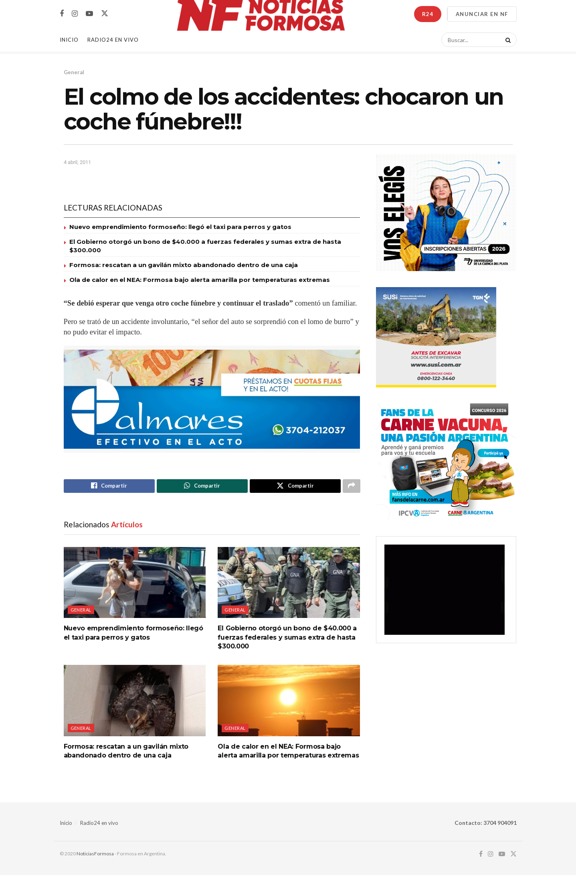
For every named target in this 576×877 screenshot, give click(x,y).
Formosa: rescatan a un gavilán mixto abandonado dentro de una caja (183, 265)
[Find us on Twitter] (104, 13)
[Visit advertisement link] (212, 399)
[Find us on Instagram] (75, 13)
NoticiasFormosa (95, 855)
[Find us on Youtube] (89, 13)
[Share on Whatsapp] (202, 486)
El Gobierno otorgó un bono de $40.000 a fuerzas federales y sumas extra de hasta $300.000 (287, 639)
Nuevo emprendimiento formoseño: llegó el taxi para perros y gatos (180, 227)
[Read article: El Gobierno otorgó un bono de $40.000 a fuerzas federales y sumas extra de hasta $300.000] (289, 584)
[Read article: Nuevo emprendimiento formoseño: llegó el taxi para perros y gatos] (135, 584)
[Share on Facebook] (109, 486)
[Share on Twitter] (295, 486)
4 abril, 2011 (77, 162)
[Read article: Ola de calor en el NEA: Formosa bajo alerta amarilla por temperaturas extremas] (289, 702)
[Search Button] (507, 39)
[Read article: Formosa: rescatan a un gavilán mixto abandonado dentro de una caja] (135, 702)
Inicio (69, 39)
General (74, 72)
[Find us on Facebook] (62, 13)
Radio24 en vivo (99, 824)
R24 (427, 14)
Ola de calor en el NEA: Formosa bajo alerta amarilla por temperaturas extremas (199, 280)
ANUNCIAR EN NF (482, 14)
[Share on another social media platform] (351, 486)
